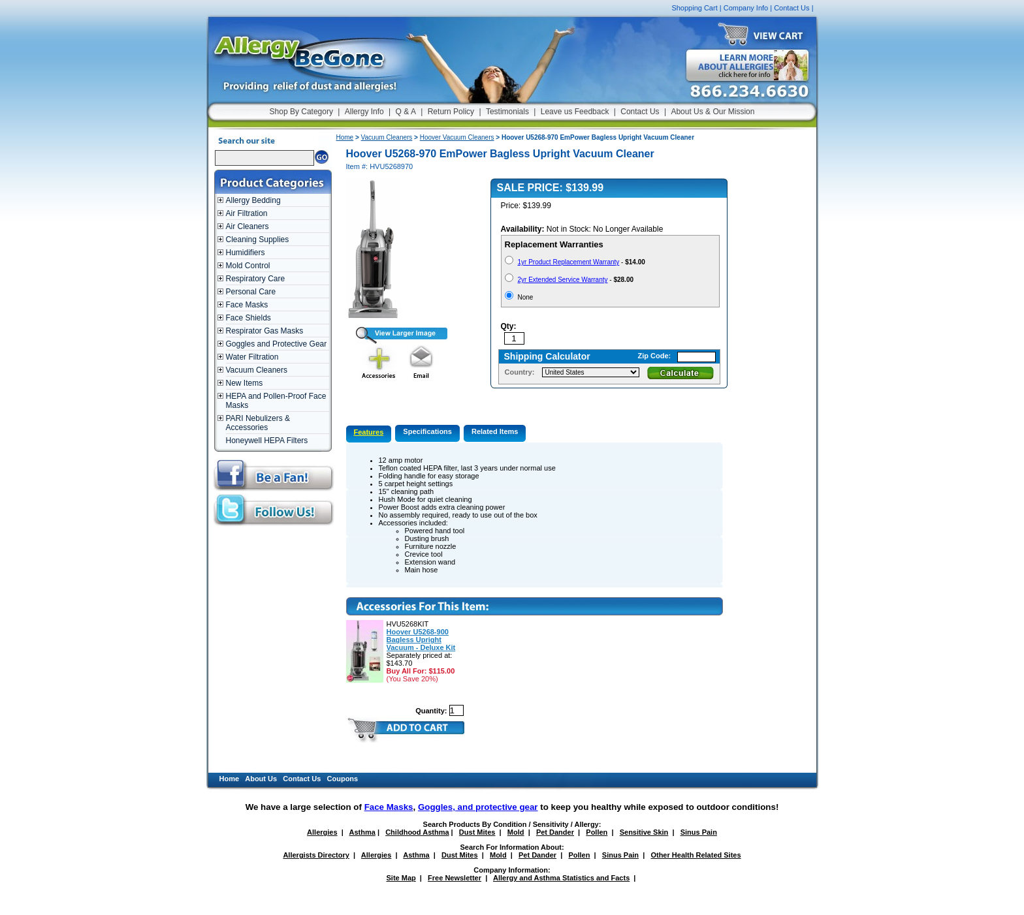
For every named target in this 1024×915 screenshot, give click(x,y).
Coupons (343, 779)
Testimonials (507, 111)
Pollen (596, 832)
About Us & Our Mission (712, 111)
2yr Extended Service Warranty (563, 279)
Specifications (427, 431)
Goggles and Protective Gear (276, 344)
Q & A (406, 111)
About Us (261, 779)
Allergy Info (364, 111)
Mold (515, 832)
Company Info (746, 8)
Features (369, 432)
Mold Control (248, 265)
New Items (244, 383)
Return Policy (451, 111)
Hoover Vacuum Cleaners (457, 137)
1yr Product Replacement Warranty (569, 262)
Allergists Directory (316, 855)
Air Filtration (247, 213)
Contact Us (791, 8)
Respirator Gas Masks (265, 330)
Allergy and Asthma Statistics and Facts (561, 878)
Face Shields (248, 317)
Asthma (362, 832)
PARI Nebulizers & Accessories (258, 423)
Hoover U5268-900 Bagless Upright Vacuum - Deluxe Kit (421, 639)
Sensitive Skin (644, 832)
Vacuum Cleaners (257, 370)
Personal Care (251, 291)
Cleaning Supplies (257, 239)
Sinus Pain (698, 832)
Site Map (401, 878)
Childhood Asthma (417, 832)
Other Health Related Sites (695, 855)
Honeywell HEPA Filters (267, 440)
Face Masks (247, 304)
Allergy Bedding (253, 200)
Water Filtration (252, 357)
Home (345, 137)
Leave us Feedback (575, 111)
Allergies (322, 832)
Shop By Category (301, 111)
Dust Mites (477, 832)
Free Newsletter (454, 878)
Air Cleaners (247, 226)
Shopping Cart (694, 8)
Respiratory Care (255, 278)
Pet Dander (555, 832)
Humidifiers (245, 252)
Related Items (495, 431)
